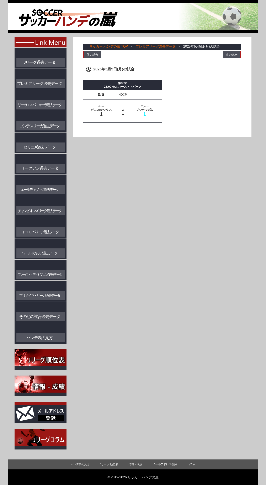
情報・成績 (135, 464)
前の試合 (92, 54)
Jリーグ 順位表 (109, 464)
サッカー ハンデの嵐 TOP (108, 46)
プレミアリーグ (39, 83)
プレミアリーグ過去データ (156, 46)
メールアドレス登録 (165, 464)
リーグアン (39, 168)
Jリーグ (39, 62)
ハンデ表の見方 (39, 337)
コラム (191, 464)
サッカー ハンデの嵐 (143, 477)
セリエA (39, 147)
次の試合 (232, 54)
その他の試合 (39, 316)
